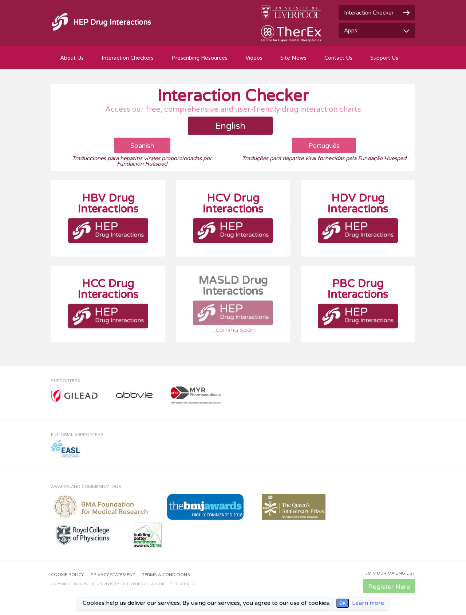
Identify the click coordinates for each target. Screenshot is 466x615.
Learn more (368, 603)
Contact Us (338, 58)
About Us (72, 58)
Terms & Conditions (166, 574)
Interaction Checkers (128, 58)
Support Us (384, 58)
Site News (293, 58)
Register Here (389, 587)
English (230, 126)
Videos (253, 58)
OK (342, 603)
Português (324, 146)
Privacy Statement (113, 574)
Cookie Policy (67, 574)
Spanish (142, 146)
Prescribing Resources (199, 58)
